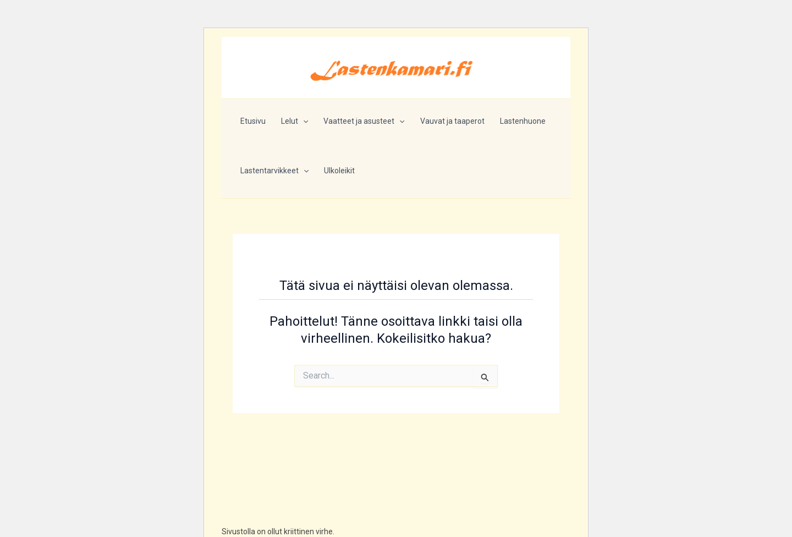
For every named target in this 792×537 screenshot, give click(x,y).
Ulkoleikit (339, 170)
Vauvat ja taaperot (452, 121)
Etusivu (253, 121)
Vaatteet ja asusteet (363, 121)
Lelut (294, 121)
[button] (303, 121)
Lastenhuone (523, 121)
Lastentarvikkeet (274, 171)
